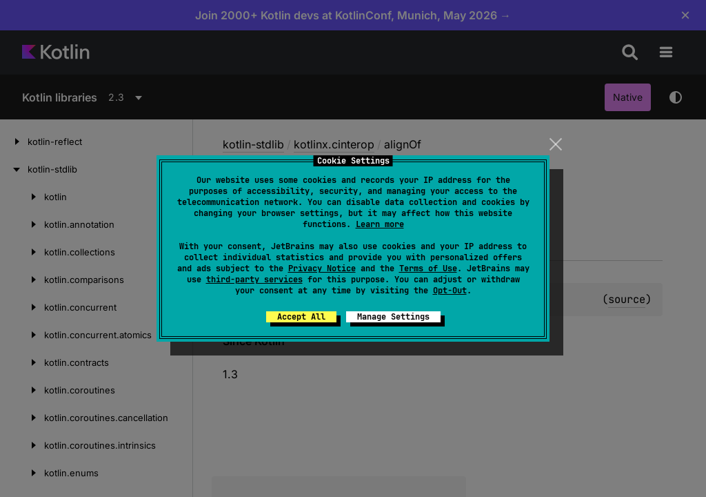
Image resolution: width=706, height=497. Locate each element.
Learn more (380, 224)
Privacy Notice (322, 268)
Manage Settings (393, 316)
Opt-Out (450, 290)
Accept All (301, 316)
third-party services (254, 279)
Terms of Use (428, 268)
